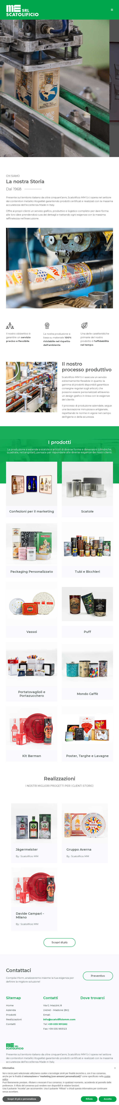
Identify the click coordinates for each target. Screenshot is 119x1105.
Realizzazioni (14, 1019)
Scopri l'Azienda (59, 85)
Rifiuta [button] (89, 1099)
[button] (114, 1068)
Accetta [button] (108, 1099)
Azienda (11, 1010)
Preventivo (98, 975)
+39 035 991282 (57, 1024)
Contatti (10, 1024)
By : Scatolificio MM (27, 856)
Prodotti (11, 1014)
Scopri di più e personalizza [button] (21, 1099)
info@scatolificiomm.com (59, 1019)
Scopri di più (59, 942)
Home (10, 1005)
